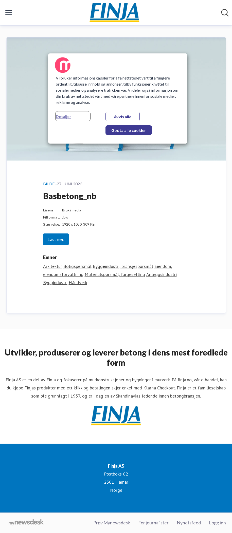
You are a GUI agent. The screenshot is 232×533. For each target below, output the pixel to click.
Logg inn (217, 522)
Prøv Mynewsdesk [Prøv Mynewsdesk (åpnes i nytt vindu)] (111, 522)
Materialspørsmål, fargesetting (115, 274)
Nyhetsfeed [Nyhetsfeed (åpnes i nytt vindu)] (189, 522)
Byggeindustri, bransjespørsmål (123, 266)
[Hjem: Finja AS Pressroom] (115, 12)
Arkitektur (52, 266)
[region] (117, 98)
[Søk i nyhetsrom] (225, 13)
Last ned (55, 239)
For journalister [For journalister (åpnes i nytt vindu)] (153, 522)
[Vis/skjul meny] (8, 12)
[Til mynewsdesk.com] (26, 523)
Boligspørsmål (77, 266)
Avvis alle (122, 116)
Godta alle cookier (128, 130)
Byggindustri (55, 282)
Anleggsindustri (161, 274)
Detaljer (63, 116)
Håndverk (78, 282)
